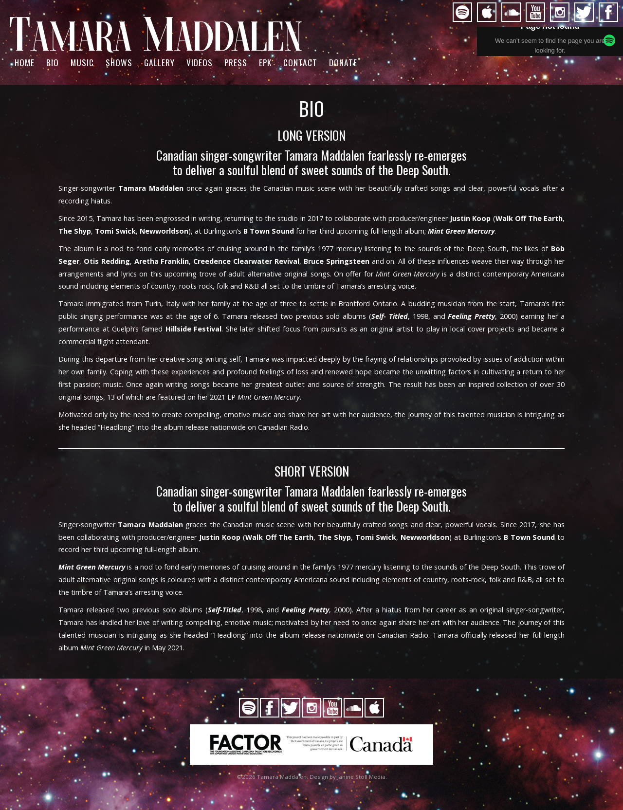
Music (82, 62)
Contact (300, 62)
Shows (119, 62)
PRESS (235, 62)
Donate (343, 62)
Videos (199, 62)
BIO (52, 62)
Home (25, 62)
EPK (265, 62)
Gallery (159, 62)
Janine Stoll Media (361, 776)
